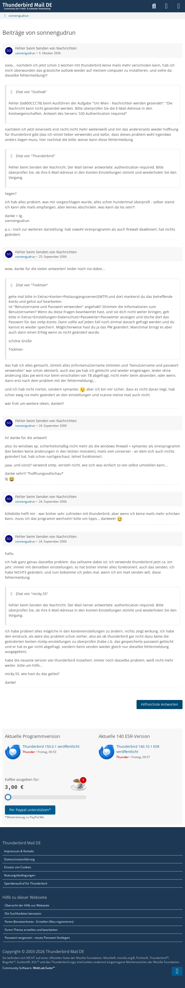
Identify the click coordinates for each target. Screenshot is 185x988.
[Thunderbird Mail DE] (27, 6)
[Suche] (154, 6)
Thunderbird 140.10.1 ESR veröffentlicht (137, 749)
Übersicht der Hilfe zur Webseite (27, 905)
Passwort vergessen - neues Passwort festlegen (37, 938)
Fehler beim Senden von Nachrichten (46, 48)
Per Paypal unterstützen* (30, 809)
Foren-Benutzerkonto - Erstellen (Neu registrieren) (39, 922)
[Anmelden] (166, 6)
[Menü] (179, 6)
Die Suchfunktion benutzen (23, 913)
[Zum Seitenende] (177, 971)
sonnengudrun (25, 53)
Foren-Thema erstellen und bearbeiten (31, 930)
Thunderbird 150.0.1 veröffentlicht (51, 746)
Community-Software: (28, 968)
